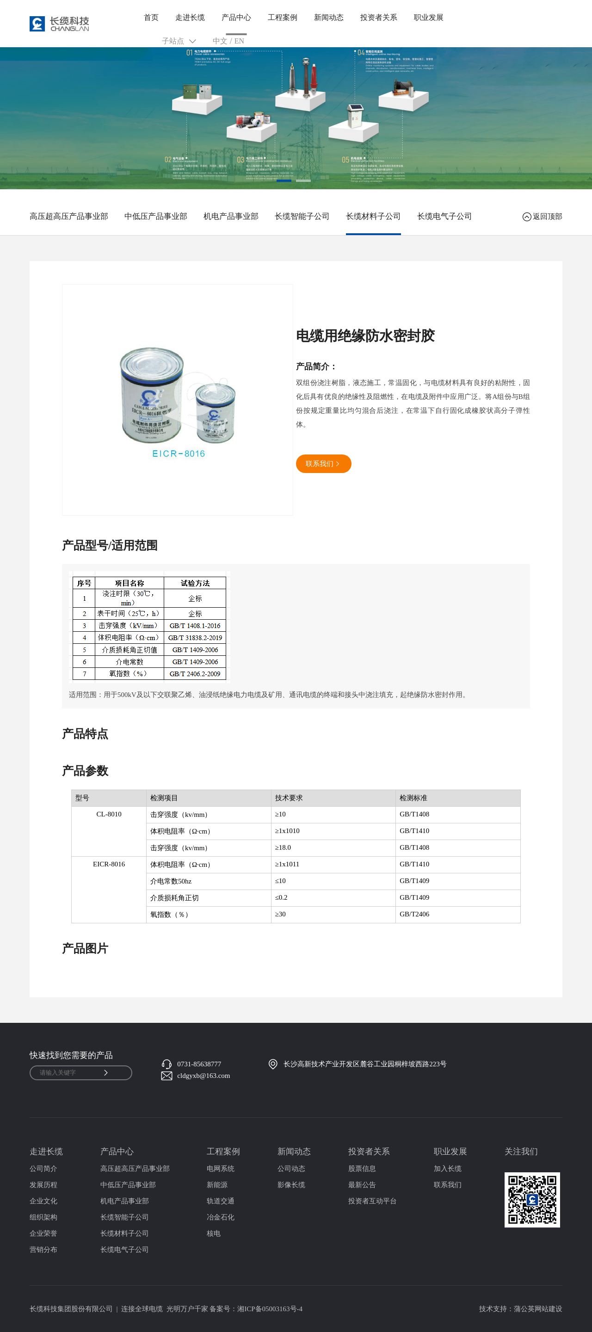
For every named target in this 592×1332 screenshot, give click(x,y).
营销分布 (43, 1249)
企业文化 (43, 1201)
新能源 (217, 1185)
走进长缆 (190, 17)
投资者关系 (378, 17)
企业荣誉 (43, 1233)
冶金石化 (220, 1217)
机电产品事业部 (231, 216)
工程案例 (282, 17)
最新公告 (362, 1185)
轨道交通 (220, 1201)
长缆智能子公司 (302, 216)
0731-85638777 (199, 1064)
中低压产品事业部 (155, 216)
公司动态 (291, 1168)
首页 (151, 17)
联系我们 (448, 1185)
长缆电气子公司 (444, 216)
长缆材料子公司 (373, 216)
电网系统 (220, 1168)
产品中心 (236, 17)
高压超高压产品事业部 (69, 216)
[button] (284, 181)
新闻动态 (329, 17)
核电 (214, 1233)
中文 (220, 41)
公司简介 (43, 1168)
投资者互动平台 (372, 1201)
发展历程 (43, 1185)
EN (239, 41)
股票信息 (362, 1168)
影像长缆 (291, 1185)
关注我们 (521, 1151)
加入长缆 (448, 1168)
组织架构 (43, 1217)
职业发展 (429, 17)
